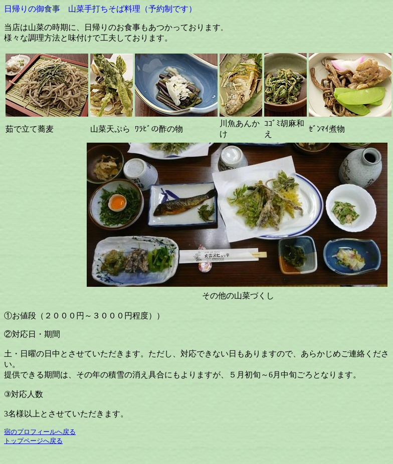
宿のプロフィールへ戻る (40, 431)
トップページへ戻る (33, 440)
